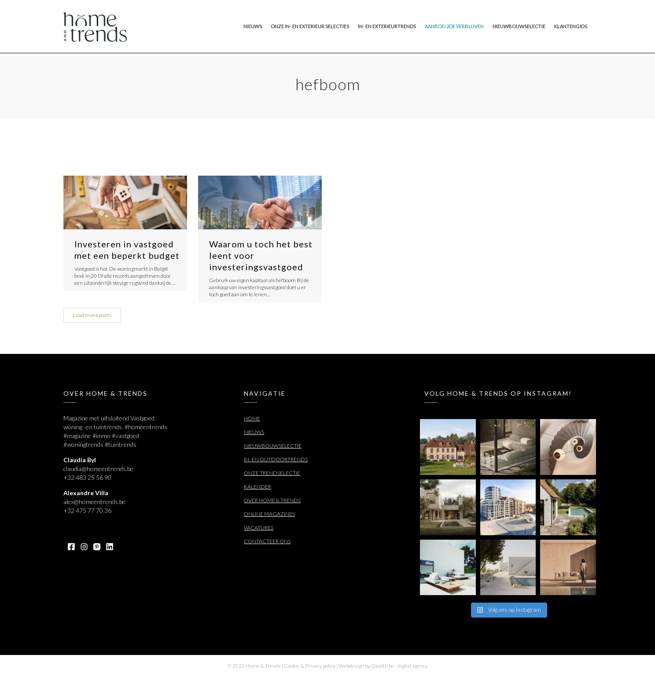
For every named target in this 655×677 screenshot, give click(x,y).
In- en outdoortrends (276, 459)
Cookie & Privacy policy (309, 665)
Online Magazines (269, 514)
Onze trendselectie (272, 473)
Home (252, 418)
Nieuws (254, 432)
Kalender (257, 486)
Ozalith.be (382, 665)
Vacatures (258, 527)
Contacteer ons (267, 541)
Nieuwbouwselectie (273, 445)
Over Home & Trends (272, 500)
